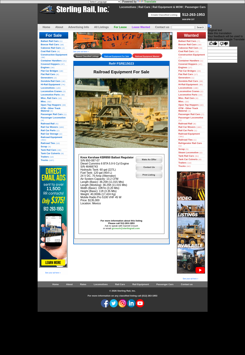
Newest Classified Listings (87, 56)
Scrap (46, 146)
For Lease (120, 27)
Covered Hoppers (53, 64)
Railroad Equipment (51, 138)
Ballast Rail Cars (52, 41)
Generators (49, 77)
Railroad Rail (50, 123)
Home (46, 27)
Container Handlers (54, 60)
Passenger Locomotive (53, 118)
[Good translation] (213, 44)
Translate (146, 1)
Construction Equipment (54, 56)
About (59, 27)
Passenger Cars (195, 7)
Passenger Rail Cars (54, 114)
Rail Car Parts (50, 130)
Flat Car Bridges (52, 71)
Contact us (162, 27)
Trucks (47, 160)
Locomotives (127, 7)
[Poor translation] (223, 44)
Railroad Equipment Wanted (147, 56)
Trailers (47, 156)
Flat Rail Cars (50, 74)
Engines (48, 67)
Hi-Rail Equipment (53, 84)
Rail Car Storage (51, 134)
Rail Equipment (140, 284)
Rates (83, 284)
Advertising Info (78, 27)
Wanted (191, 35)
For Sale (54, 35)
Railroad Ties (50, 143)
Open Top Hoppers (53, 105)
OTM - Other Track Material (51, 109)
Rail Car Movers (52, 127)
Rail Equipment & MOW (167, 7)
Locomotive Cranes (53, 91)
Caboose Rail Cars (53, 48)
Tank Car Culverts (52, 153)
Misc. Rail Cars (51, 98)
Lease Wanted (141, 27)
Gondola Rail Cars (53, 81)
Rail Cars (144, 7)
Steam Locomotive (190, 152)
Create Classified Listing (164, 15)
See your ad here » (53, 273)
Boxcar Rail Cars (52, 44)
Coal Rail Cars (50, 51)
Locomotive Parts (53, 94)
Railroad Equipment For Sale (116, 56)
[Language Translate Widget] (105, 1)
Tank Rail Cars (51, 150)
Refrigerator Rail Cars (190, 144)
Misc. (46, 101)
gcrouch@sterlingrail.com (126, 228)
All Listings (101, 27)
